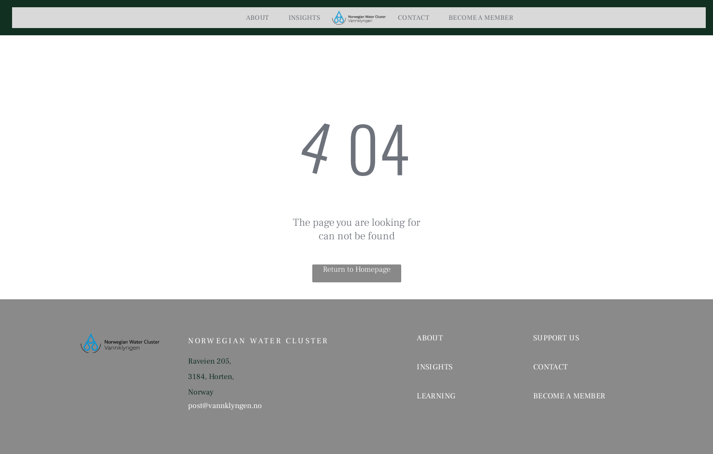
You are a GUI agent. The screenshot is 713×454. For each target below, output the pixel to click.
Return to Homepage (357, 269)
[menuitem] (257, 18)
